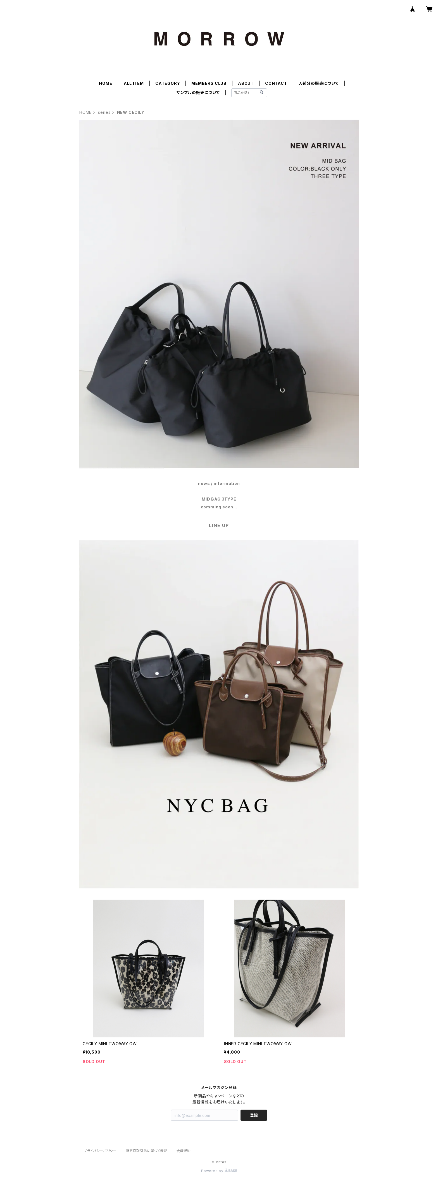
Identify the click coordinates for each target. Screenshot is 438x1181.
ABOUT (246, 83)
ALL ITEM (134, 83)
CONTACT (276, 83)
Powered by (219, 1171)
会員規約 (184, 1151)
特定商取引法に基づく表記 (147, 1151)
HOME (105, 83)
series (104, 112)
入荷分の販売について (319, 83)
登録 (254, 1115)
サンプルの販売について (198, 92)
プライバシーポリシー (100, 1151)
